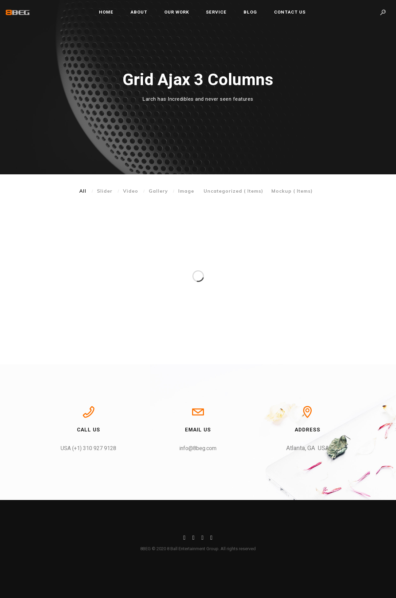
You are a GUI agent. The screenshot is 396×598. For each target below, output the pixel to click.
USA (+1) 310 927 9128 (88, 448)
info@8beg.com (197, 448)
